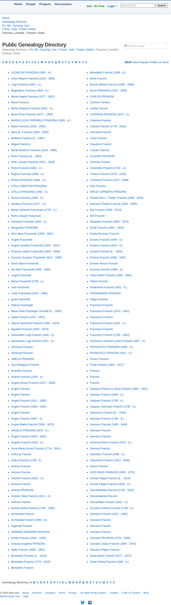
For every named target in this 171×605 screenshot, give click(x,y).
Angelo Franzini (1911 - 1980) (29, 400)
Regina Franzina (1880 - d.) (27, 174)
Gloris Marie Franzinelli (25, 263)
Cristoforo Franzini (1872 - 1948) (109, 180)
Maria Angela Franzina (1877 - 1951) (33, 96)
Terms (62, 592)
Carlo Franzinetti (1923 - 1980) (29, 293)
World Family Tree (10, 596)
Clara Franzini (98, 138)
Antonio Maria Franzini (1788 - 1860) (33, 508)
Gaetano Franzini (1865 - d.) (107, 394)
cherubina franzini (100, 132)
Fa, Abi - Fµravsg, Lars (15, 25)
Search (161, 5)
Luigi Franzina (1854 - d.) (26, 84)
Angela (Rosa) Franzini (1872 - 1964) (33, 382)
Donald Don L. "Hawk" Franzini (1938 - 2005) (116, 197)
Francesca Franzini (101, 305)
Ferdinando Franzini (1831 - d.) (108, 287)
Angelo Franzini (20, 388)
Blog (145, 592)
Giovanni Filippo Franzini (104, 549)
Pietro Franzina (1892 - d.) (26, 168)
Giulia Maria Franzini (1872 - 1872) (110, 555)
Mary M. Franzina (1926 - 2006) (30, 132)
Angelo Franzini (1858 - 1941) (29, 406)
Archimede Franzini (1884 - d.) (29, 520)
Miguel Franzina (20, 144)
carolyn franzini (99, 108)
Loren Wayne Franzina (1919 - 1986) (33, 78)
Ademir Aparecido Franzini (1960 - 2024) (35, 323)
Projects (45, 4)
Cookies (114, 592)
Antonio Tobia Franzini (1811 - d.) (31, 496)
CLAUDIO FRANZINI (102, 156)
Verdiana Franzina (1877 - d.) (28, 203)
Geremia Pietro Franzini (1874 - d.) (110, 442)
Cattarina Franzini (100, 120)
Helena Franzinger (22, 305)
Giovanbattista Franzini (103, 496)
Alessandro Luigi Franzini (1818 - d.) (32, 335)
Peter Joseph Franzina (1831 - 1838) (33, 162)
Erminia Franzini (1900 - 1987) (108, 257)
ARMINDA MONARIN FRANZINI (30, 532)
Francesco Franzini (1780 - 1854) (109, 335)
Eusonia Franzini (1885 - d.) (106, 269)
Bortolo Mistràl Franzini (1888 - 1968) (112, 84)
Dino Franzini (98, 186)
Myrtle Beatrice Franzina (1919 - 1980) (34, 150)
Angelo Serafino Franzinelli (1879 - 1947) (35, 245)
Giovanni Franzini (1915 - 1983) (109, 514)
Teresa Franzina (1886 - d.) (27, 197)
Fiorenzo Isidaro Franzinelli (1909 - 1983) (35, 251)
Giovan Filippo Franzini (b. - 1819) (110, 478)
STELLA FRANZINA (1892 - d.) (29, 191)
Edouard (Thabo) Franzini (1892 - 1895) (113, 203)
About (25, 592)
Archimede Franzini (22, 514)
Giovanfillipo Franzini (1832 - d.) (109, 502)
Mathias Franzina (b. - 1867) (28, 138)
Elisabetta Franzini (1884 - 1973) (109, 221)
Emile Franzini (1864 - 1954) (107, 227)
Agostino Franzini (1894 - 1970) (30, 329)
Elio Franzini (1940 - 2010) (105, 209)
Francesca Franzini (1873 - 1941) (109, 311)
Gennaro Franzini (100, 430)
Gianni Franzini (99, 466)
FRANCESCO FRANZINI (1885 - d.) (111, 347)
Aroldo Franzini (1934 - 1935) (28, 538)
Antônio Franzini (21, 502)
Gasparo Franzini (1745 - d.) (107, 400)
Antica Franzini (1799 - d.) (26, 460)
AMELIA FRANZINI (22, 359)
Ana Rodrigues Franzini (25, 364)
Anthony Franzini (21, 454)
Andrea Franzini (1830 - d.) (27, 376)
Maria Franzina (20, 102)
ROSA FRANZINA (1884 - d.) (28, 180)
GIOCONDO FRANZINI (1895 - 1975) (112, 472)
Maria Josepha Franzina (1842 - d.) (32, 108)
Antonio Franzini (21, 466)
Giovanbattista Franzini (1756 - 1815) (112, 490)
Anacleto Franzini (21, 370)
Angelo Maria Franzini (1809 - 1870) (32, 424)
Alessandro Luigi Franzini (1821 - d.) (32, 341)
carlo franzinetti (20, 287)
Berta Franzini (98, 78)
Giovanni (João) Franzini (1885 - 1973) (113, 543)
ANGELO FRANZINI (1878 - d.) (29, 430)
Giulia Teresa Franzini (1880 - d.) (109, 561)
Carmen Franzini (100, 102)
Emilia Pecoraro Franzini (104, 233)
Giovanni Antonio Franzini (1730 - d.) (111, 508)
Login (111, 6)
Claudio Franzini (99, 150)
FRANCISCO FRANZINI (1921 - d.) (111, 353)
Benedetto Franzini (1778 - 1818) (30, 561)
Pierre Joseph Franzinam (26, 215)
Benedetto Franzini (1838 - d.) (107, 72)
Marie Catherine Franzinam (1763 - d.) (34, 209)
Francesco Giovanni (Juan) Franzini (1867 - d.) (117, 341)
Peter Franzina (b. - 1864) (26, 156)
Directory (37, 592)
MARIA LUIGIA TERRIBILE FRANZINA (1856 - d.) (40, 120)
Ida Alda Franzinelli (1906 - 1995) (31, 269)
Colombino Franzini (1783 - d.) (108, 168)
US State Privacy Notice (93, 592)
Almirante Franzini (22, 347)
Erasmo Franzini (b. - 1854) (106, 251)
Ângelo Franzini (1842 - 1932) (29, 436)
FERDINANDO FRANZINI (105, 293)
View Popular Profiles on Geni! (147, 62)
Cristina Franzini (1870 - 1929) (108, 174)
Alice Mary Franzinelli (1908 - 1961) (32, 233)
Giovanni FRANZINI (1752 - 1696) (110, 538)
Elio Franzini (97, 215)
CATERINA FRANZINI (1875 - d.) (109, 114)
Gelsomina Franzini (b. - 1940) (108, 412)
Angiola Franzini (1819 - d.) (27, 442)
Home (18, 4)
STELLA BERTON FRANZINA (29, 186)
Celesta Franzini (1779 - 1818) (108, 126)
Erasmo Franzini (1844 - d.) (106, 239)
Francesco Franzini (101, 329)
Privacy (73, 592)
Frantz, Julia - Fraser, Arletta (19, 29)
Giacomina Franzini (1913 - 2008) (110, 460)
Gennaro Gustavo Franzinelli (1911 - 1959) (36, 257)
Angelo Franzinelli (21, 239)
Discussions (63, 4)
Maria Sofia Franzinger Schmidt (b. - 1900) (36, 311)
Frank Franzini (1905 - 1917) (107, 364)
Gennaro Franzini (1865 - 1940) (108, 424)
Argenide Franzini (21, 526)
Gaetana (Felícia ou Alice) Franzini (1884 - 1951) (119, 388)
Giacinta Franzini (100, 448)
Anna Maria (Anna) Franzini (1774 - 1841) (36, 448)
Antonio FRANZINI (22, 490)
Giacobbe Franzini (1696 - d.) (107, 454)
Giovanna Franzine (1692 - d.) (29, 221)
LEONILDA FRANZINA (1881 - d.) (31, 72)
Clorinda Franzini (100, 162)
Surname (50, 592)
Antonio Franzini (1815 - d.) (27, 478)
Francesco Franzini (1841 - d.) (108, 323)
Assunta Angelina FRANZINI (28, 543)
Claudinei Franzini (100, 144)
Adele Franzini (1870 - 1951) (28, 317)
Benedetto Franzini (22, 567)
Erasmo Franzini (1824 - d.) (106, 245)
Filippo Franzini (99, 299)
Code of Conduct (131, 592)
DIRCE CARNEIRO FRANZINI (108, 191)
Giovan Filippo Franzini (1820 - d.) (110, 484)
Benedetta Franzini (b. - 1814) (29, 555)
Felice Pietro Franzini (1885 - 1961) (111, 275)
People (31, 4)
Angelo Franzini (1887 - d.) (27, 418)
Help (25, 596)
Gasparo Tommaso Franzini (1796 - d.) (113, 406)
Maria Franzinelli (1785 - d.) (27, 281)
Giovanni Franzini (100, 520)
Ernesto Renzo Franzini (104, 263)
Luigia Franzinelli (21, 275)
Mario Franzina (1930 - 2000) (28, 126)
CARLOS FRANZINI (102, 96)
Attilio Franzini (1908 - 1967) (28, 549)
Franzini (95, 370)
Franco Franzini (99, 359)
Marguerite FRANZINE (24, 227)
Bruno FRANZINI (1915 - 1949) (108, 90)
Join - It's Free (95, 6)
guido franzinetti (20, 299)
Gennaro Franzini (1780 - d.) (107, 418)
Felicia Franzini (99, 281)
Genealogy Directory (14, 21)
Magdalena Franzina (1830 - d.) (30, 90)
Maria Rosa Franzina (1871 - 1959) (32, 114)
